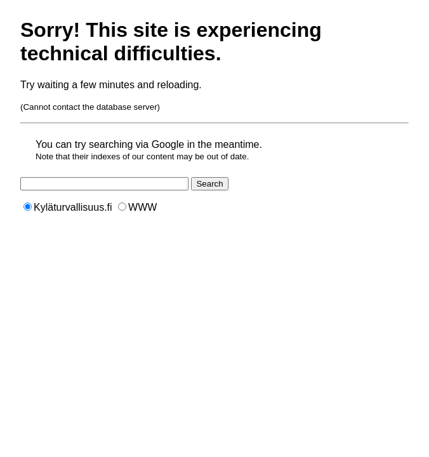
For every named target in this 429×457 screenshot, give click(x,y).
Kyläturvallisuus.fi (67, 207)
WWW (137, 207)
